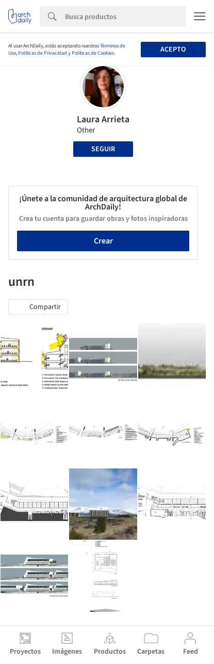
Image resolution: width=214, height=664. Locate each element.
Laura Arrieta (103, 119)
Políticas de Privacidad (42, 53)
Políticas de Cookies (93, 53)
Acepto (173, 49)
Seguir (103, 149)
